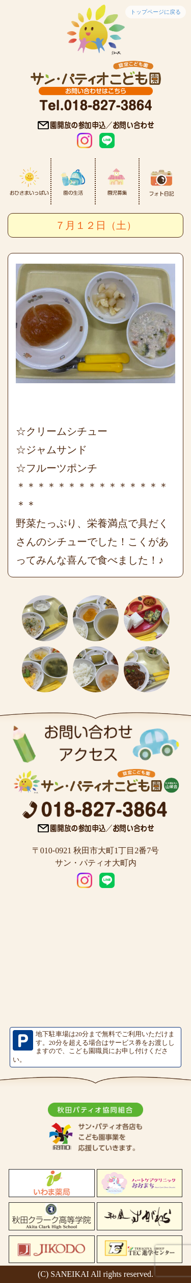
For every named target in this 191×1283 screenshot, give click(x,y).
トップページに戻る (155, 12)
